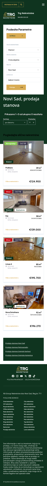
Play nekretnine (8, 419)
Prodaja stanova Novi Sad (15, 343)
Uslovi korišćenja (32, 379)
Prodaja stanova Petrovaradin (16, 347)
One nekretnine (28, 424)
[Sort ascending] (29, 122)
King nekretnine (8, 422)
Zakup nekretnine (29, 427)
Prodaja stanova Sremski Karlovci (18, 351)
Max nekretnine (28, 419)
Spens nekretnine (8, 414)
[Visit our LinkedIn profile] (30, 376)
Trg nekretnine (28, 422)
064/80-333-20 (23, 17)
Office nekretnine (8, 409)
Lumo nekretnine (29, 429)
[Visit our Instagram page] (17, 376)
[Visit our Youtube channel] (21, 376)
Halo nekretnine (29, 409)
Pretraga (16, 87)
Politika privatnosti (15, 379)
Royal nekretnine (8, 406)
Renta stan (6, 427)
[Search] (21, 4)
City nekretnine (28, 401)
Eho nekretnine (28, 412)
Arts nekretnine (8, 424)
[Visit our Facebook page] (13, 376)
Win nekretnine (28, 414)
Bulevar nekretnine (29, 406)
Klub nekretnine (8, 412)
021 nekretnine (7, 404)
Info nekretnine (28, 404)
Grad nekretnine (8, 401)
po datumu (9, 122)
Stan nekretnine (8, 417)
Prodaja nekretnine (9, 429)
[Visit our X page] (25, 376)
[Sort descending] (33, 122)
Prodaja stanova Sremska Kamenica (19, 355)
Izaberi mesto (13, 80)
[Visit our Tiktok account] (34, 376)
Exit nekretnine (28, 417)
